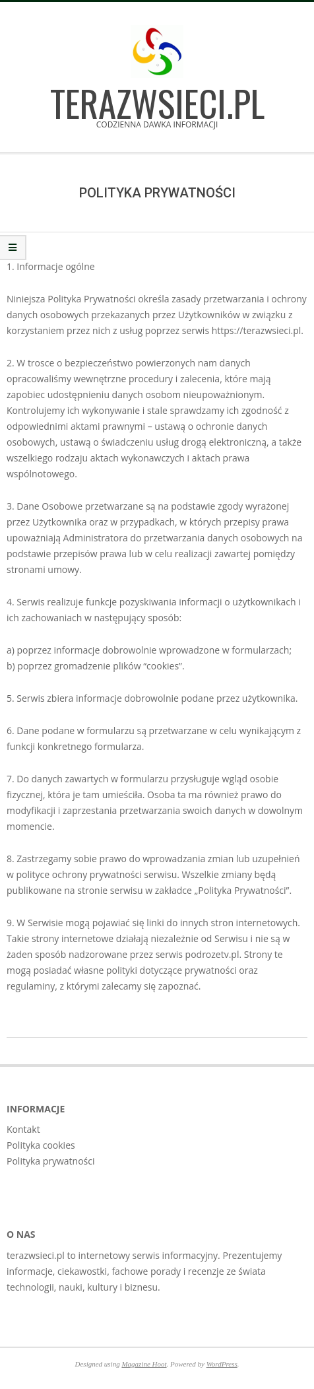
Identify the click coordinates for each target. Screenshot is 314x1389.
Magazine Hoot (143, 1364)
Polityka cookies (41, 1145)
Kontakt (23, 1129)
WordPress (221, 1364)
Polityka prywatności (51, 1161)
